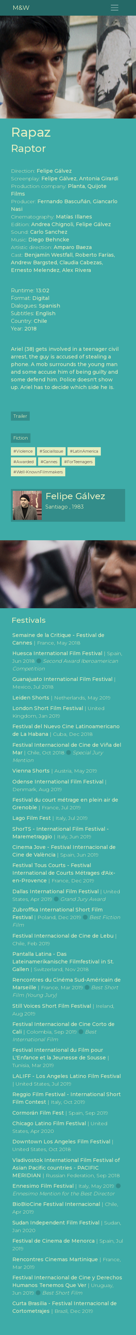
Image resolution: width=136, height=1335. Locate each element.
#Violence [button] (23, 451)
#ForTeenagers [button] (78, 461)
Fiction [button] (20, 438)
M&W (21, 7)
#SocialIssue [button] (51, 451)
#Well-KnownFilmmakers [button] (38, 471)
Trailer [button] (20, 416)
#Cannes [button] (49, 461)
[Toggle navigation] (114, 8)
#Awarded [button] (23, 461)
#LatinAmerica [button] (84, 451)
